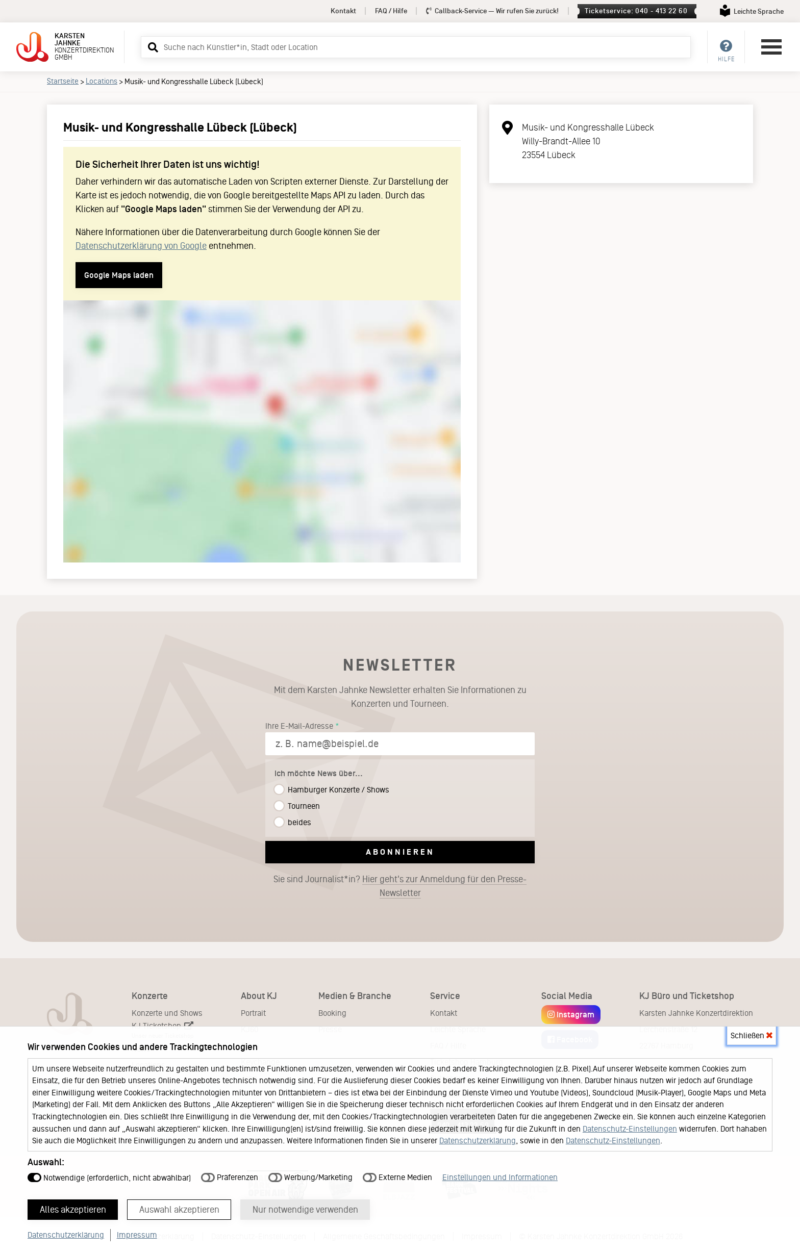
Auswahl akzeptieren (179, 1210)
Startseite (63, 81)
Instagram (570, 1014)
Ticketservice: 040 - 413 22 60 (636, 11)
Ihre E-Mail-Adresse (299, 726)
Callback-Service (492, 11)
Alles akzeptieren (73, 1210)
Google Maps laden (119, 275)
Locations (101, 81)
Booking (332, 1013)
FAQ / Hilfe (391, 11)
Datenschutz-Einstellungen (630, 1128)
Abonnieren (400, 852)
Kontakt (343, 11)
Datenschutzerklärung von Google (141, 246)
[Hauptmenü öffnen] (771, 47)
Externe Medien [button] (397, 1177)
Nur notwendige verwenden (305, 1210)
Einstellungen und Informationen (500, 1177)
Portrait (253, 1013)
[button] (151, 47)
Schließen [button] (751, 1035)
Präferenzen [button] (229, 1177)
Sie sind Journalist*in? (400, 886)
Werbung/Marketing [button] (310, 1177)
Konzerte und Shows (167, 1013)
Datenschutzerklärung (477, 1140)
